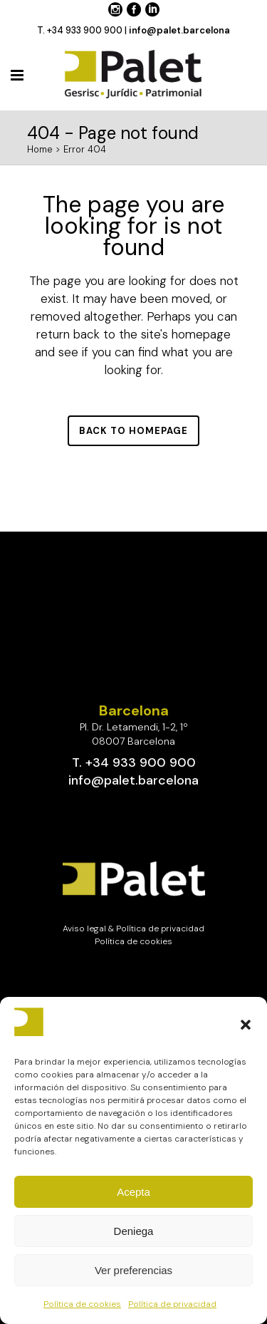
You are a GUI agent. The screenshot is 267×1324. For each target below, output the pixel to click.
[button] (246, 1025)
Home (40, 149)
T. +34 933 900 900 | (83, 30)
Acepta (133, 1192)
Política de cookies (82, 1304)
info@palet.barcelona (179, 30)
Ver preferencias (133, 1270)
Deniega (134, 1231)
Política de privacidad (172, 1304)
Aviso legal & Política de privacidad (133, 928)
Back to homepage (133, 431)
